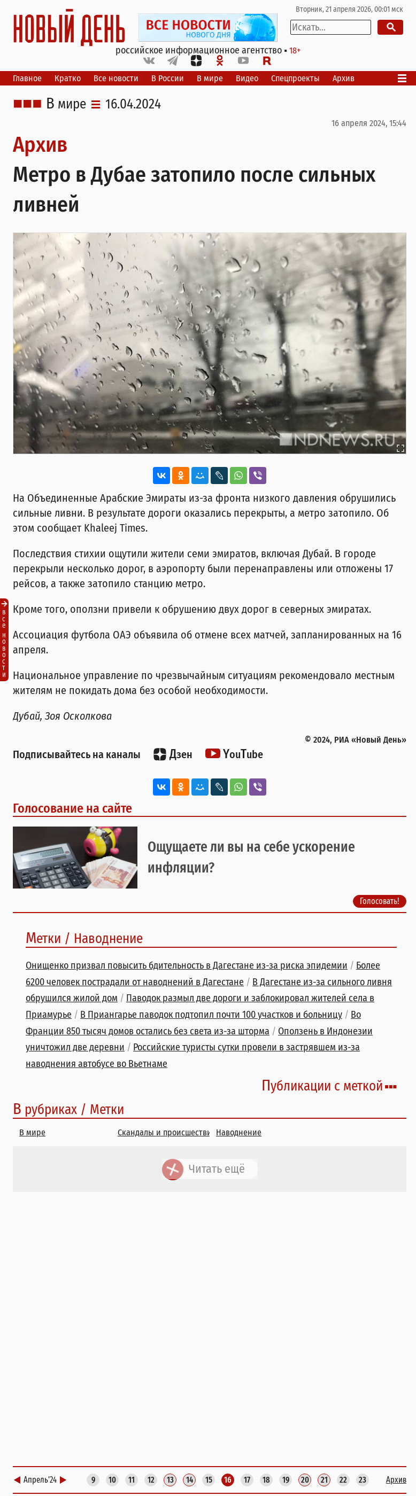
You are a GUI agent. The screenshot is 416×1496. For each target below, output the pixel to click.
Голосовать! (379, 901)
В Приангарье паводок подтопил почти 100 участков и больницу (211, 1014)
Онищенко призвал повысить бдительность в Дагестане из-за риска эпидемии (187, 965)
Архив (344, 78)
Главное (27, 78)
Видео (247, 78)
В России (167, 78)
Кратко (68, 78)
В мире (210, 78)
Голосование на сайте (72, 808)
